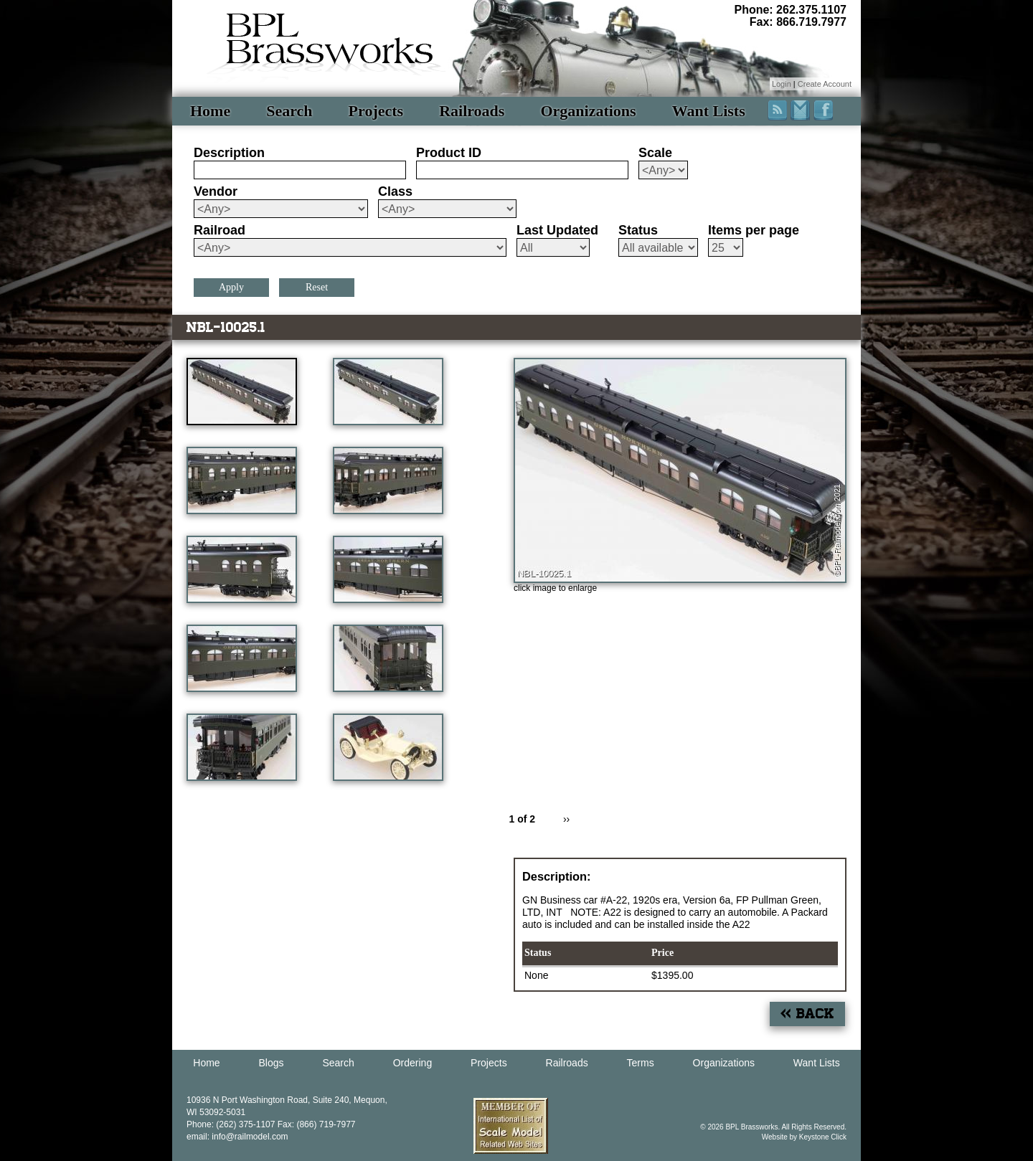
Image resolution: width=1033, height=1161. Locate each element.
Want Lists (708, 111)
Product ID (448, 153)
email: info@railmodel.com (237, 1137)
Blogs (271, 1062)
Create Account (825, 84)
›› (566, 819)
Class (395, 191)
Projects (376, 111)
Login (781, 84)
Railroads (471, 111)
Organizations (588, 111)
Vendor (215, 191)
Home (210, 111)
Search (289, 111)
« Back (807, 1014)
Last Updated (557, 230)
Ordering (412, 1062)
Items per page (753, 230)
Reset (317, 287)
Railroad (219, 230)
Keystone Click (822, 1137)
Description (229, 153)
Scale (655, 153)
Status (638, 230)
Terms (640, 1062)
